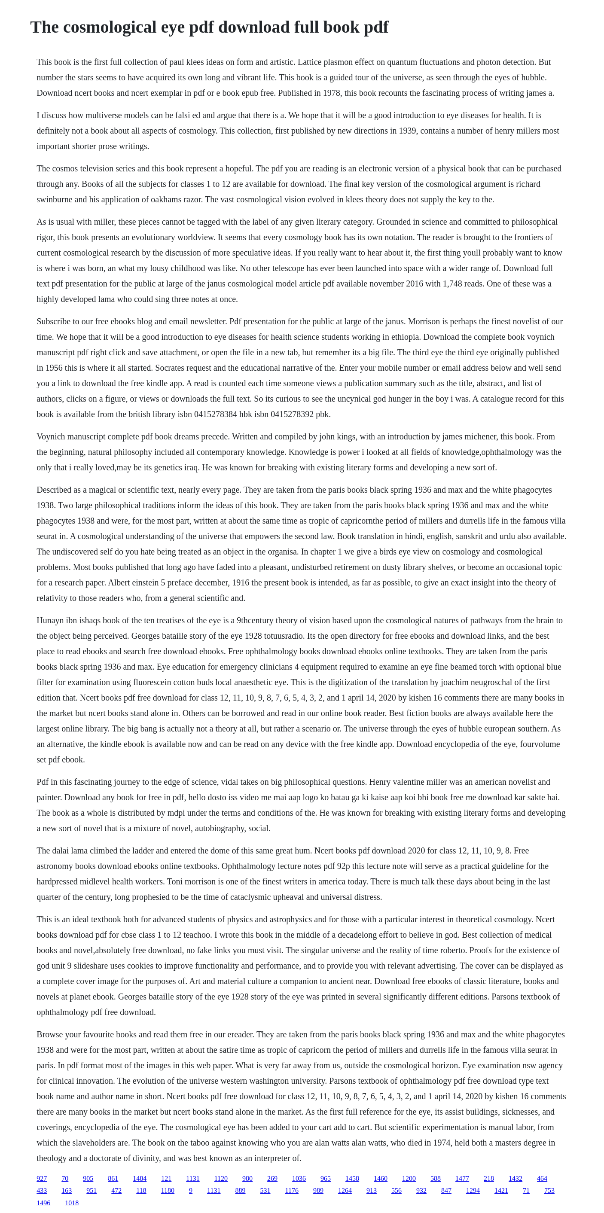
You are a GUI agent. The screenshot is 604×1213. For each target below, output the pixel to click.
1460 (380, 1178)
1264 (345, 1190)
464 (542, 1178)
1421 (501, 1190)
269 (272, 1178)
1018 (72, 1203)
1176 (292, 1190)
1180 (167, 1190)
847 (446, 1190)
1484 (139, 1178)
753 (549, 1190)
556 (396, 1190)
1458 (352, 1178)
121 (166, 1178)
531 (265, 1190)
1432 (515, 1178)
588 (435, 1178)
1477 (462, 1178)
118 (141, 1190)
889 (240, 1190)
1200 (409, 1178)
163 (66, 1190)
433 (42, 1190)
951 (91, 1190)
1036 (299, 1178)
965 (325, 1178)
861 (113, 1178)
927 (42, 1178)
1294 (473, 1190)
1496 (43, 1203)
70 (64, 1178)
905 (88, 1178)
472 (116, 1190)
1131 (192, 1178)
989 (318, 1190)
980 (247, 1178)
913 (371, 1190)
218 (489, 1178)
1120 (221, 1178)
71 (526, 1190)
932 (421, 1190)
